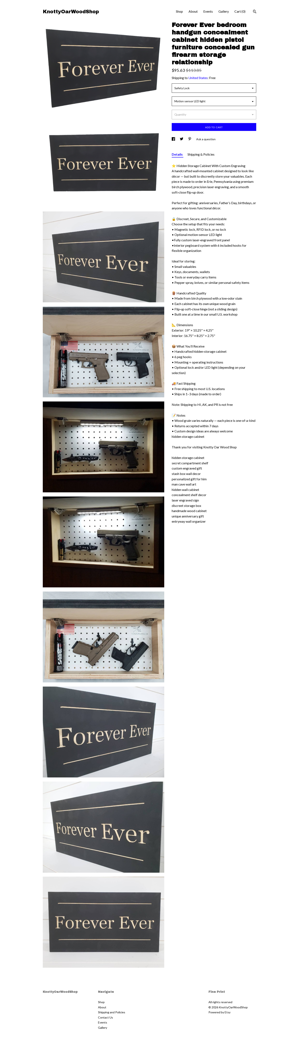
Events (208, 11)
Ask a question (206, 139)
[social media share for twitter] (182, 139)
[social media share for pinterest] (190, 139)
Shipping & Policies (200, 154)
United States (198, 78)
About (193, 11)
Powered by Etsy (219, 1012)
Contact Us (105, 1017)
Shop (179, 11)
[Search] (254, 12)
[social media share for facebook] (174, 139)
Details (177, 154)
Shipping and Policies (111, 1012)
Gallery (223, 11)
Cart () (239, 11)
